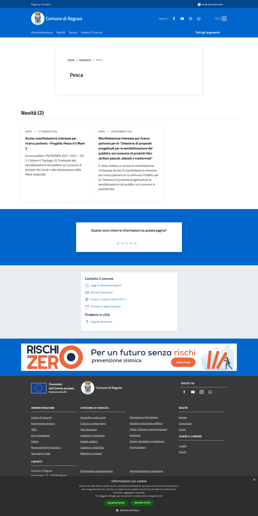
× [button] (254, 480)
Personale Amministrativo (46, 447)
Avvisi (28, 131)
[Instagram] (185, 18)
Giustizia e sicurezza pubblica (146, 423)
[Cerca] (223, 18)
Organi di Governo (41, 417)
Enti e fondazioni (40, 435)
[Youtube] (176, 18)
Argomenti (85, 60)
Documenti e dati (40, 453)
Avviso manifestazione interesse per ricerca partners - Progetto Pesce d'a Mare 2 (55, 143)
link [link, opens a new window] (161, 496)
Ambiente (135, 435)
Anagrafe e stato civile (93, 417)
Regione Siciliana (40, 4)
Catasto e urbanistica (92, 447)
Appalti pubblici (89, 441)
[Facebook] (168, 18)
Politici (35, 441)
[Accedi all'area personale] (210, 4)
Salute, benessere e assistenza (147, 441)
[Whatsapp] (193, 18)
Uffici (34, 429)
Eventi (182, 452)
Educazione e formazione (144, 417)
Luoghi (183, 446)
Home (71, 60)
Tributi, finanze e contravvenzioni (148, 429)
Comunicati (185, 423)
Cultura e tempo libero (93, 423)
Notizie (183, 417)
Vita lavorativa (88, 429)
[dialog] (129, 496)
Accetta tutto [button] (116, 503)
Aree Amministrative (43, 423)
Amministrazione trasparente (146, 471)
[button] (129, 510)
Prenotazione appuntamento (96, 471)
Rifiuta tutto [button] (142, 502)
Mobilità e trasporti (91, 453)
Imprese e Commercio (92, 435)
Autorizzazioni (138, 447)
